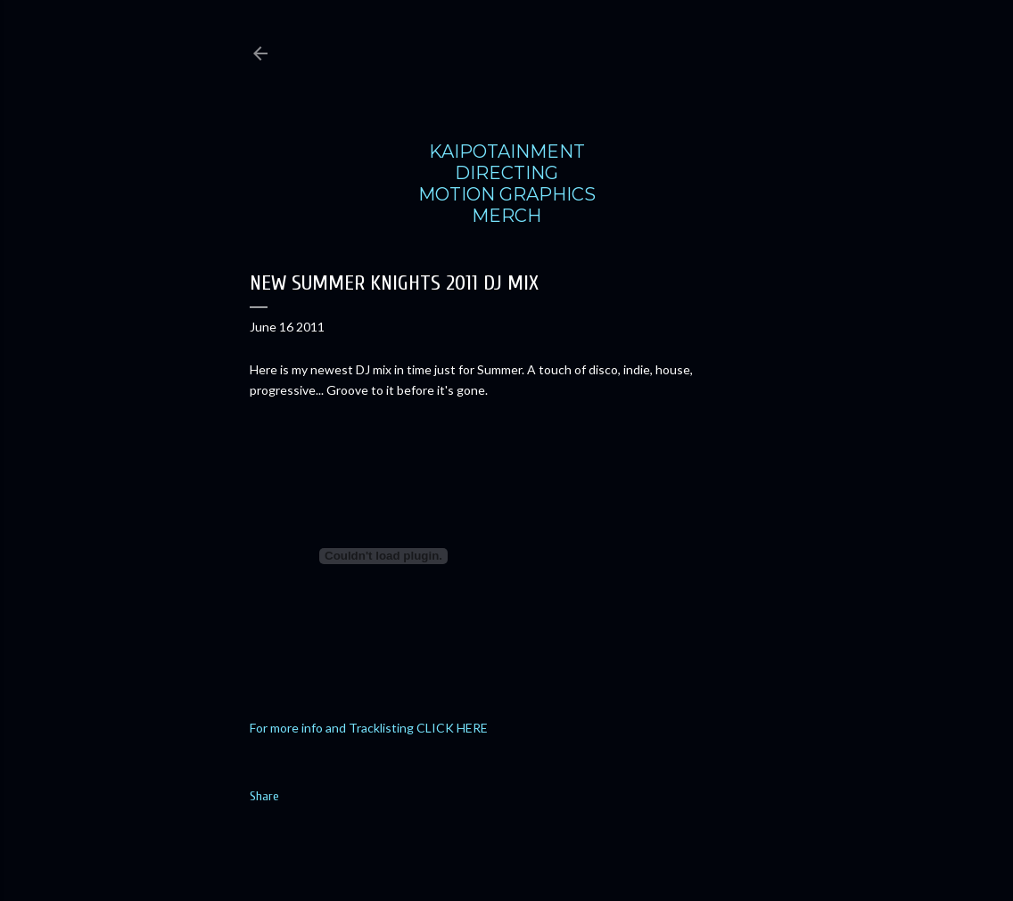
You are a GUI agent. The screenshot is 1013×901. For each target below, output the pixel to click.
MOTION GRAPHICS (507, 194)
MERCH (506, 215)
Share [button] (264, 796)
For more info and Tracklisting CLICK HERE (369, 727)
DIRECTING (506, 173)
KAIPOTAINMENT (507, 151)
